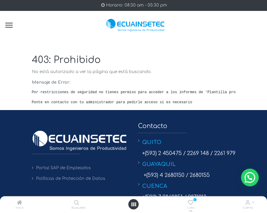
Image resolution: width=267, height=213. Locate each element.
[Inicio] (19, 203)
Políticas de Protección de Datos (70, 178)
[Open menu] (133, 204)
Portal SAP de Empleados (63, 168)
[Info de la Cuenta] (247, 203)
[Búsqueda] (76, 203)
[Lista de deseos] (191, 203)
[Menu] (9, 25)
